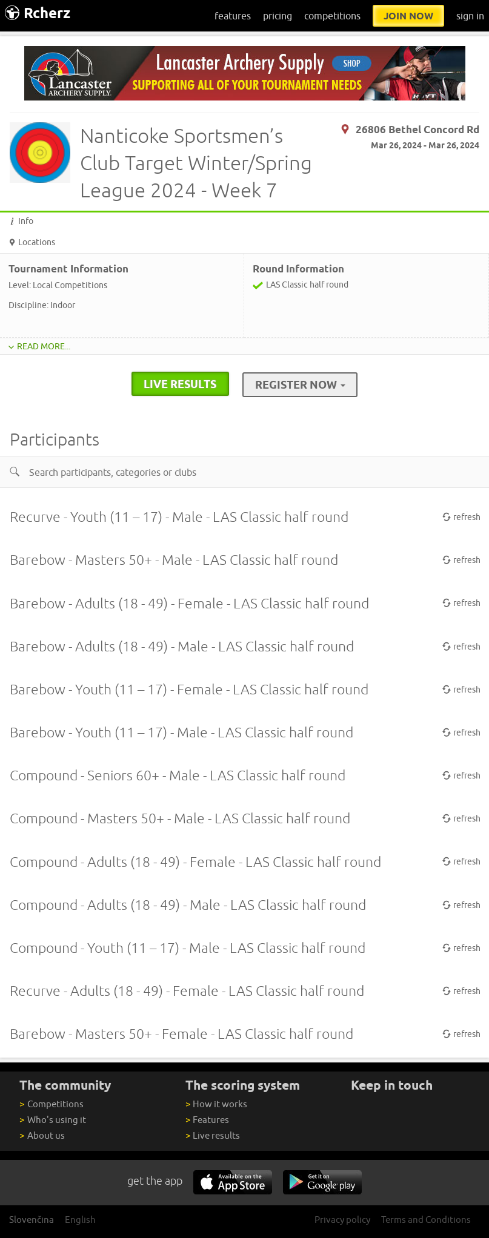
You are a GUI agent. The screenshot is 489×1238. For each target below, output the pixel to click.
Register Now (300, 384)
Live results (212, 1135)
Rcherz (37, 13)
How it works (216, 1104)
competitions (332, 15)
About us (41, 1135)
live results (180, 384)
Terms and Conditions (426, 1219)
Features (207, 1120)
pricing (277, 15)
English (80, 1219)
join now (408, 15)
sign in (470, 15)
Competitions (51, 1104)
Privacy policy (342, 1219)
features (233, 15)
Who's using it (52, 1120)
